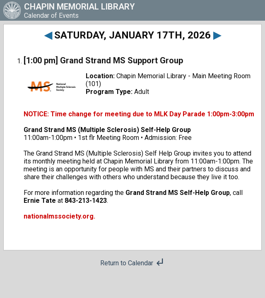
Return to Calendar (132, 263)
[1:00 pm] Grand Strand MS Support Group (103, 60)
